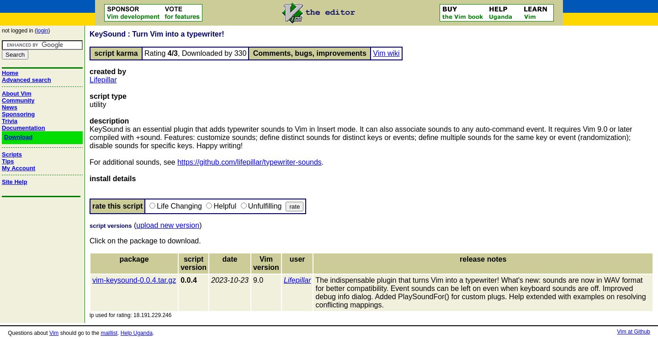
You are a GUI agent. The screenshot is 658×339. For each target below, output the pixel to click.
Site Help (14, 181)
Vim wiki (386, 53)
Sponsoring (18, 114)
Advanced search (26, 79)
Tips (8, 161)
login (42, 30)
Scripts (12, 154)
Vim (53, 333)
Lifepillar (103, 80)
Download (18, 137)
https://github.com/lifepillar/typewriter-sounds (249, 162)
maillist (109, 333)
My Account (18, 168)
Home (10, 73)
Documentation (23, 127)
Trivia (9, 121)
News (9, 107)
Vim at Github (633, 331)
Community (18, 100)
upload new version (167, 225)
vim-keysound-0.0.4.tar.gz (134, 280)
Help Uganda (137, 333)
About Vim (17, 93)
